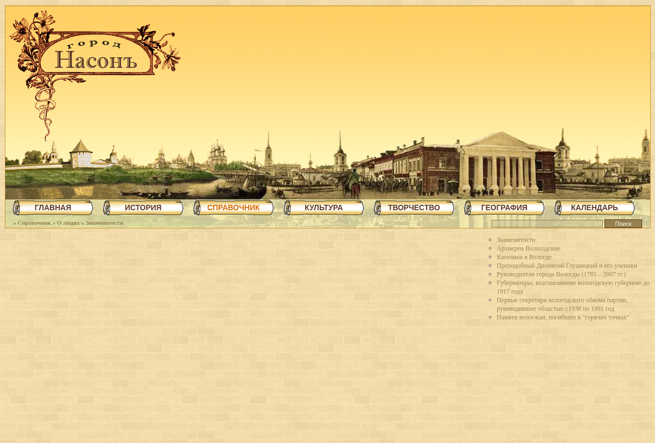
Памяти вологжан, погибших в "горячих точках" (563, 317)
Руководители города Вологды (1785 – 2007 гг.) (561, 274)
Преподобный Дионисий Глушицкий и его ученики (567, 265)
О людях (68, 222)
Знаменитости (104, 222)
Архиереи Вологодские (528, 248)
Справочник (34, 222)
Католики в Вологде (524, 257)
